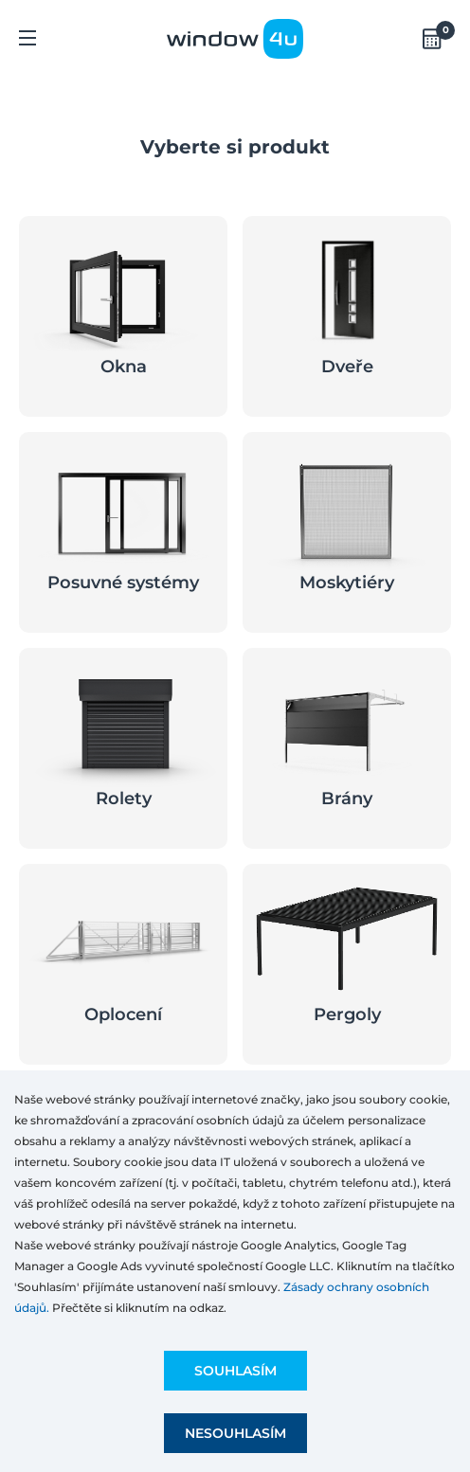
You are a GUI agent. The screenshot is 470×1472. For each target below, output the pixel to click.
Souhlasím (235, 1370)
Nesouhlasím (235, 1433)
